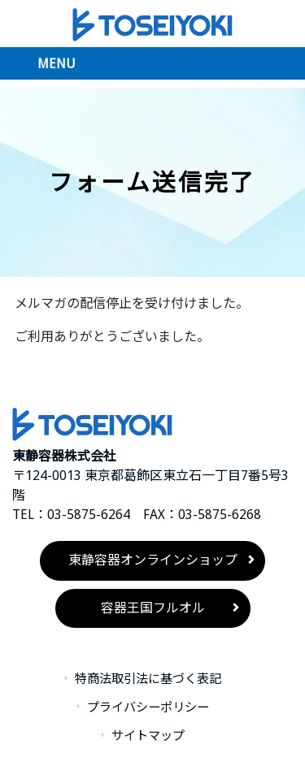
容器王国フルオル (153, 608)
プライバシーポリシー (148, 707)
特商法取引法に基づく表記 (148, 679)
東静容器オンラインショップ (152, 560)
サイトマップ (148, 736)
